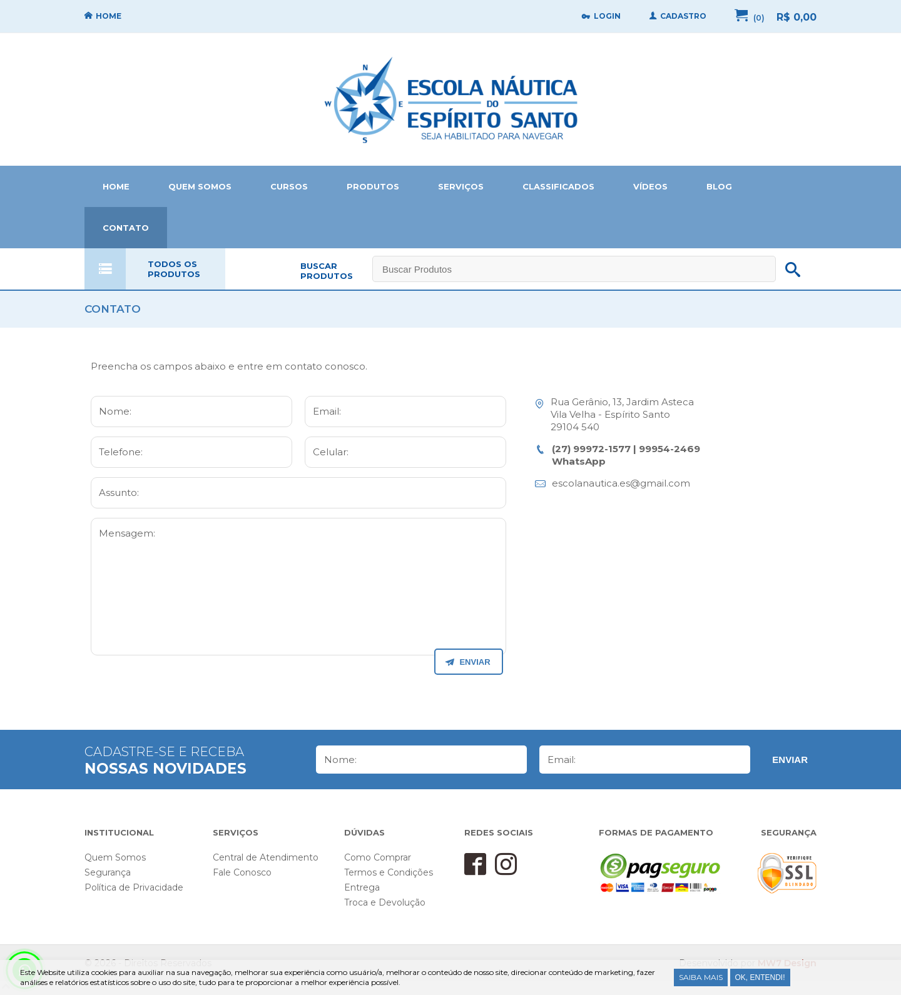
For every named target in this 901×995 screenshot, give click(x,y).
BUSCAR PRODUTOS (326, 271)
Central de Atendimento (265, 857)
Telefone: (121, 452)
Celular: (331, 452)
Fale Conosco (242, 872)
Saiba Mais (701, 977)
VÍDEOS (650, 186)
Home (450, 99)
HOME (116, 186)
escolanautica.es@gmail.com (621, 483)
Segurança (107, 872)
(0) (759, 18)
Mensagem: (127, 533)
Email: (327, 411)
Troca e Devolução (384, 902)
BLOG (719, 186)
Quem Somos (115, 857)
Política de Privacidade (133, 887)
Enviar (790, 759)
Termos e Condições (388, 872)
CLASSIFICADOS (558, 186)
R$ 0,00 (796, 17)
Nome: (115, 411)
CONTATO (126, 228)
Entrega (362, 887)
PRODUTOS (373, 186)
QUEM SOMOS (200, 186)
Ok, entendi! (760, 977)
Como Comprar (377, 857)
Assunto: (119, 492)
